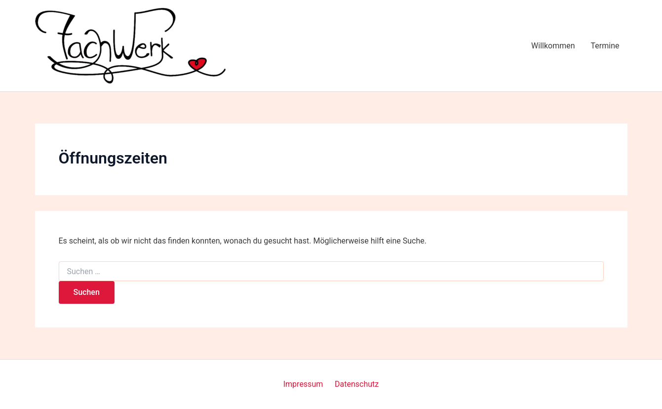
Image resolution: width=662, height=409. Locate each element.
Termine (605, 45)
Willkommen (553, 45)
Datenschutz (357, 384)
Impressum (303, 384)
